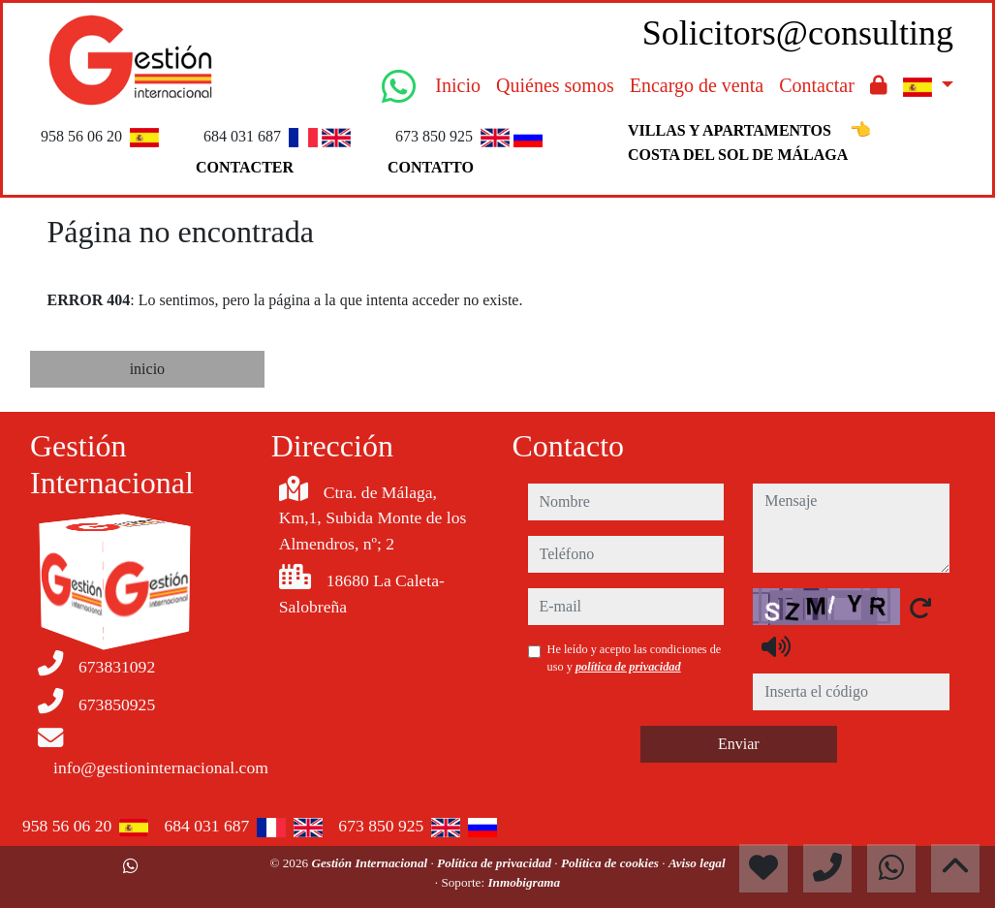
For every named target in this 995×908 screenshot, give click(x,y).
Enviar (739, 744)
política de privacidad (628, 666)
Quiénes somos (555, 85)
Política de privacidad (495, 863)
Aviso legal (697, 863)
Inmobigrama (523, 882)
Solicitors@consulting (797, 33)
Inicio (458, 85)
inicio (147, 368)
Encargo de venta (696, 85)
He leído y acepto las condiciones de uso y (634, 657)
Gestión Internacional (370, 863)
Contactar (817, 85)
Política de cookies (611, 863)
